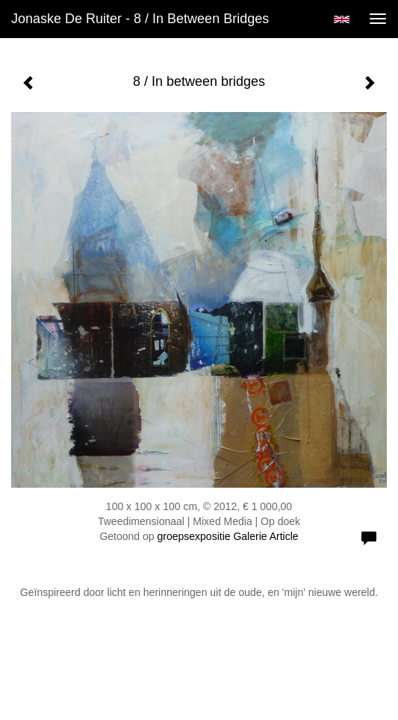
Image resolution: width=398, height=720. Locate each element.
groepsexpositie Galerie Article (227, 536)
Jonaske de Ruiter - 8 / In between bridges (140, 18)
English (341, 19)
